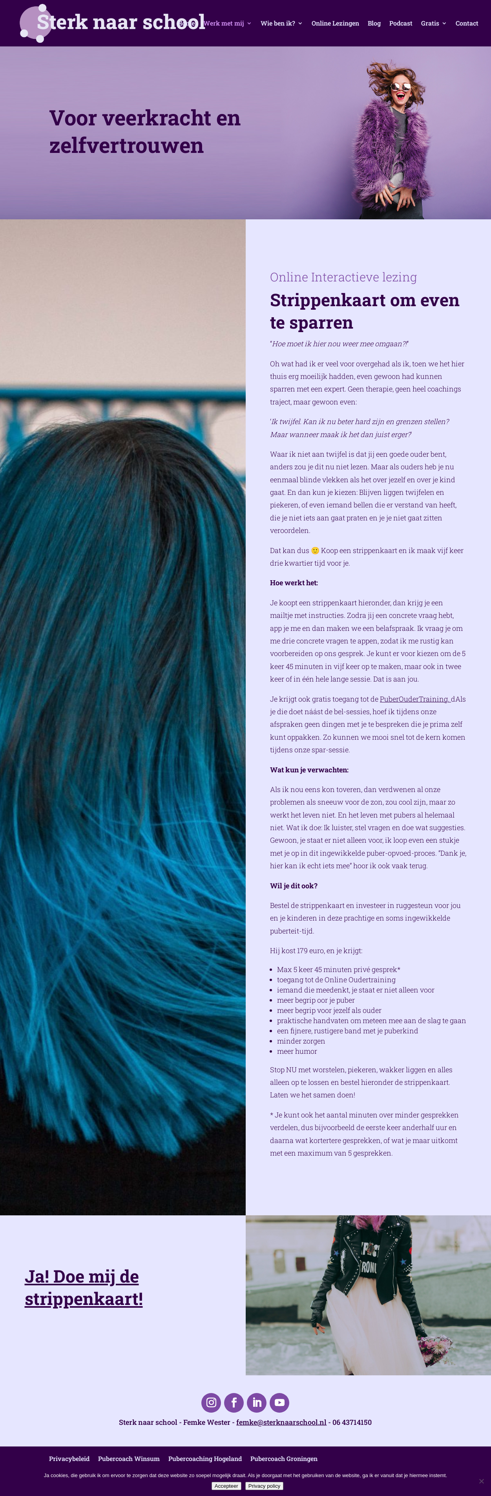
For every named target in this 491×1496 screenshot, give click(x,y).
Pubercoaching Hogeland (205, 1458)
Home (186, 23)
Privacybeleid (69, 1458)
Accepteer (226, 1486)
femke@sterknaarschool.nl (281, 1422)
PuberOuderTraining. (415, 699)
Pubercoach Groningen (284, 1458)
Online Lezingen (335, 23)
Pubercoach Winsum (129, 1458)
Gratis (430, 23)
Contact (467, 23)
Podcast (401, 23)
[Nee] (481, 1481)
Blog (374, 23)
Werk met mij (223, 23)
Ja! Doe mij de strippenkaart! (84, 1287)
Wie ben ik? (278, 23)
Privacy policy (264, 1486)
